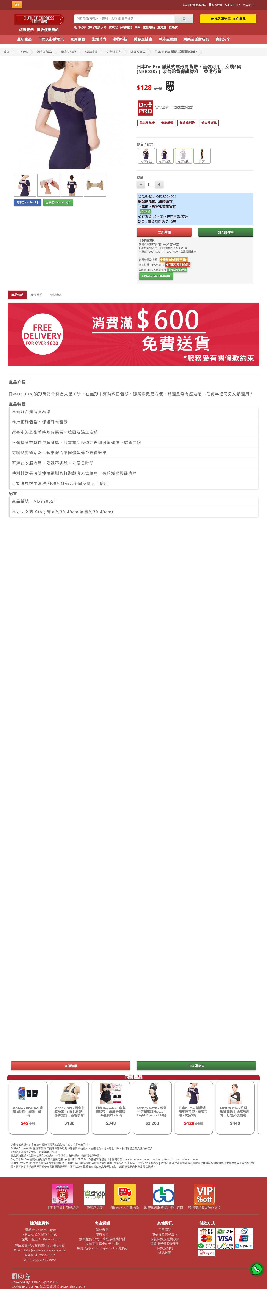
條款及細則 (165, 1248)
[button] (147, 123)
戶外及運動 (168, 39)
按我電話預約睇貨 (177, 265)
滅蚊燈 (113, 27)
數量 (140, 177)
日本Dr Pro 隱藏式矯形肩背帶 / (176, 52)
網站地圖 (164, 1253)
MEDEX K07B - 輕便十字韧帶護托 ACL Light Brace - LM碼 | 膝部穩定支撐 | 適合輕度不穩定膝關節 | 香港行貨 (151, 1117)
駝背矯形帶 (113, 52)
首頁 (6, 52)
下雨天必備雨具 (51, 39)
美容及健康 (143, 39)
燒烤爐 (161, 27)
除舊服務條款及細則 (164, 1243)
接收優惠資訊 (48, 29)
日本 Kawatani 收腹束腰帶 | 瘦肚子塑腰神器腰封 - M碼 (111, 1111)
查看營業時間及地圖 (174, 260)
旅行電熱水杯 (97, 27)
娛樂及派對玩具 (196, 39)
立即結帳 (164, 232)
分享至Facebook (28, 202)
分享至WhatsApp (58, 202)
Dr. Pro (23, 52)
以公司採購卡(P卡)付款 (102, 1243)
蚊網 (137, 27)
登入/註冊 (248, 5)
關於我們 (102, 1234)
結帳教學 (215, 5)
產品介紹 (17, 295)
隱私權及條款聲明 (165, 1234)
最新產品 (24, 39)
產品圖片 (37, 295)
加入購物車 (226, 232)
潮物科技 (120, 39)
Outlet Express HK (44, 1282)
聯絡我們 (102, 1230)
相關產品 (56, 295)
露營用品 (149, 27)
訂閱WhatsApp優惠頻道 (156, 276)
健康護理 (91, 52)
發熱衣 (173, 27)
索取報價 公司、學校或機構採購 (102, 1239)
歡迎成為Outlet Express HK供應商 (102, 1248)
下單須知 (164, 1230)
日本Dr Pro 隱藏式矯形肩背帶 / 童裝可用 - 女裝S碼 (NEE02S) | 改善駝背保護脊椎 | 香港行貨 (193, 1117)
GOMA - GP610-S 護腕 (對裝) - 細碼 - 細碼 (28, 1111)
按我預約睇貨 (177, 270)
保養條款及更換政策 (164, 1239)
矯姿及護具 (44, 52)
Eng (16, 4)
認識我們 (26, 29)
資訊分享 (222, 39)
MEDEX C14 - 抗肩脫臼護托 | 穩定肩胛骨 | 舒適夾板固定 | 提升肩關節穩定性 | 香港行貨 (234, 1115)
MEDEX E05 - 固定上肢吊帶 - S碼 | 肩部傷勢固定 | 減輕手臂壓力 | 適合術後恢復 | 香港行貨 (69, 1115)
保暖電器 (126, 27)
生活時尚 (98, 39)
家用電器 (77, 39)
